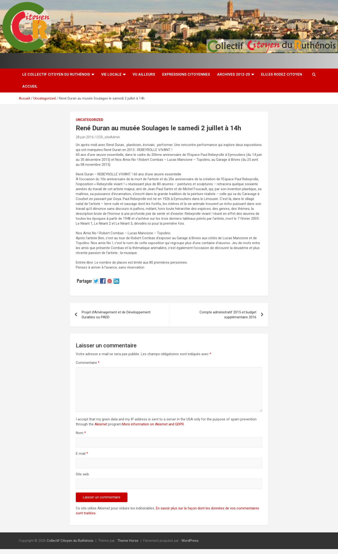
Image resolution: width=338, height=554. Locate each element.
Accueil (30, 86)
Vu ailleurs (144, 74)
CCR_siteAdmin (108, 137)
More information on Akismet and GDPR (153, 424)
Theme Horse (127, 541)
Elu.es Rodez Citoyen (281, 74)
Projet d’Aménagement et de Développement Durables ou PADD (116, 314)
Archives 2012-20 (233, 74)
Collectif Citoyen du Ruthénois (70, 541)
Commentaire (88, 363)
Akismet (101, 424)
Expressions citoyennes (186, 74)
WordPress (190, 541)
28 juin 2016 (85, 137)
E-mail (82, 453)
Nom (81, 433)
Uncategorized (89, 120)
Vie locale (111, 74)
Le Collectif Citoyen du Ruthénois (56, 74)
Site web (82, 474)
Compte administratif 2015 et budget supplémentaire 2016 (228, 314)
